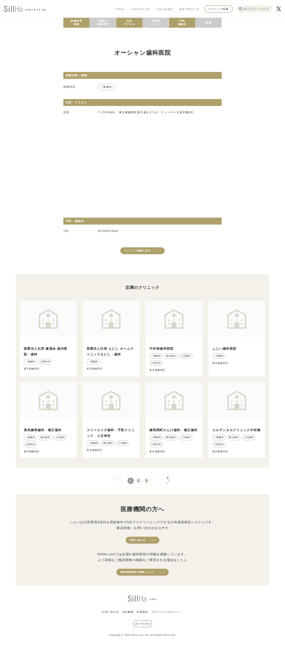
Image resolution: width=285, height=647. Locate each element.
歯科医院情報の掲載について (137, 572)
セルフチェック (189, 8)
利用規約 (142, 611)
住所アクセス (129, 22)
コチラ (163, 528)
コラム (120, 8)
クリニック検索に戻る (137, 250)
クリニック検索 (218, 8)
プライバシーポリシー (165, 611)
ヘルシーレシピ (140, 8)
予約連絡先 (182, 22)
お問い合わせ (137, 540)
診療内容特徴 (76, 22)
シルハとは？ (164, 8)
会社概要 (128, 611)
